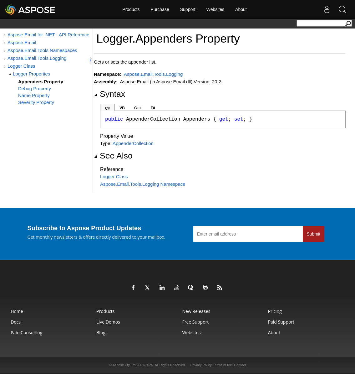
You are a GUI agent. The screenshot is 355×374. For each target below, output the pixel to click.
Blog (100, 332)
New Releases (196, 311)
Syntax (109, 94)
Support (187, 9)
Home (17, 311)
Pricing (275, 311)
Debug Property (34, 88)
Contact (240, 365)
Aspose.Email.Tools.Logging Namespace (142, 184)
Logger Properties (31, 73)
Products (130, 9)
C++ (137, 108)
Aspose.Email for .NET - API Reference (48, 34)
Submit (314, 233)
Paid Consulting (26, 332)
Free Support (195, 322)
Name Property (34, 95)
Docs (16, 322)
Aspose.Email (22, 42)
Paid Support (281, 322)
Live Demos (108, 322)
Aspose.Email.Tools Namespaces (42, 50)
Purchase (160, 9)
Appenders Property (40, 81)
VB (122, 108)
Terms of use (223, 365)
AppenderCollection (133, 143)
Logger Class (21, 66)
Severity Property (36, 102)
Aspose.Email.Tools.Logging (37, 58)
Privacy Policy (200, 365)
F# (153, 108)
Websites (215, 9)
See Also (113, 155)
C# (107, 108)
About (241, 9)
